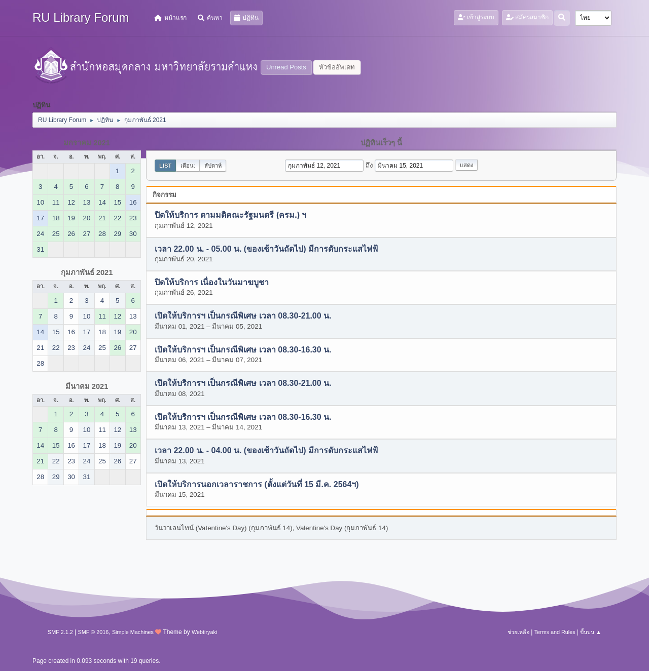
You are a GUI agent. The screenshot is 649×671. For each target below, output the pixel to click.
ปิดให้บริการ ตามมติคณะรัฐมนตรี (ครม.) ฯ (230, 215)
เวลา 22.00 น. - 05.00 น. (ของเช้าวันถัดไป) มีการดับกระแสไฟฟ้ (266, 249)
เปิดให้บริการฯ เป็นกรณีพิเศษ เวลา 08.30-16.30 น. (243, 349)
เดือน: (188, 166)
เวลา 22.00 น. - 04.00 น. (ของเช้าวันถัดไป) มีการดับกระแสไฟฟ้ (266, 451)
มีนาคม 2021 (87, 386)
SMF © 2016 (93, 632)
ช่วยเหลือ (518, 632)
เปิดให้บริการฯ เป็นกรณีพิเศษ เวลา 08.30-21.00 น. (243, 316)
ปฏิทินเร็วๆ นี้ (381, 143)
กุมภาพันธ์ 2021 (87, 272)
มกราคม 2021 (86, 143)
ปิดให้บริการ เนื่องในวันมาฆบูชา (212, 283)
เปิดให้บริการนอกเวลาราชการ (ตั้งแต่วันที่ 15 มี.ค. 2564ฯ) (257, 484)
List (165, 166)
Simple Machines (133, 632)
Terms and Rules (554, 632)
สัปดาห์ (213, 166)
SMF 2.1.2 (60, 632)
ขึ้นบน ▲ (590, 632)
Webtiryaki (204, 632)
